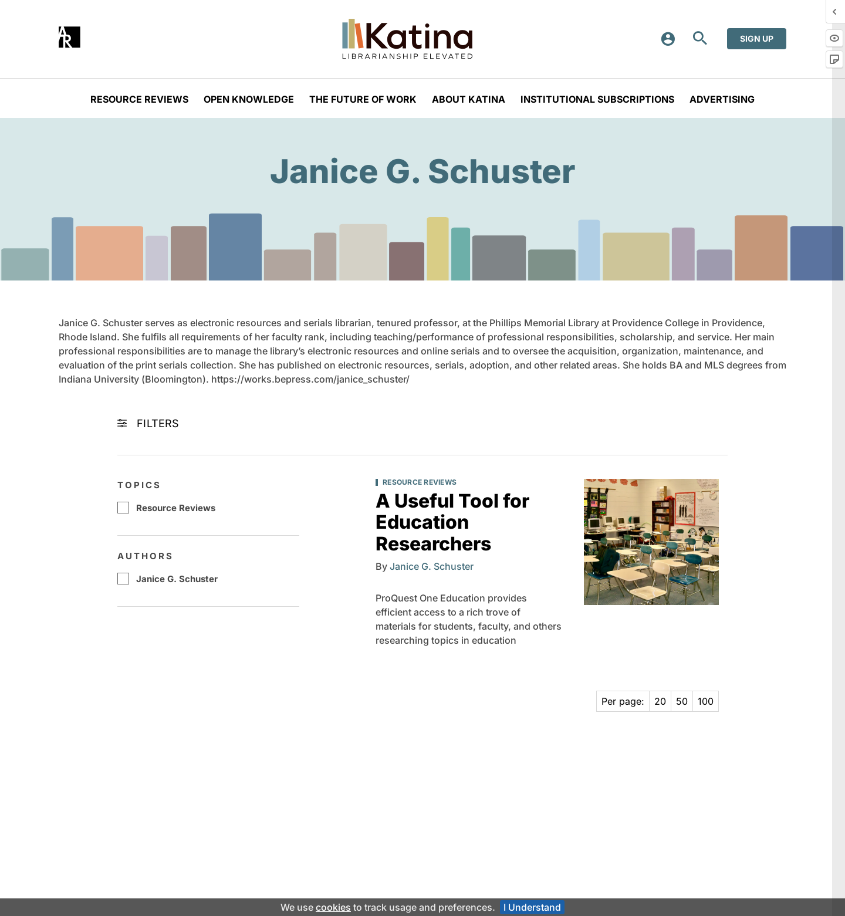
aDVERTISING (722, 99)
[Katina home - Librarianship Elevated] (407, 39)
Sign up (756, 38)
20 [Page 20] (660, 701)
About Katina (468, 99)
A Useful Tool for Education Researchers (452, 522)
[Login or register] (672, 39)
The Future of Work (363, 99)
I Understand (532, 907)
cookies (333, 907)
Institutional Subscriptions (597, 99)
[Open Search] (700, 38)
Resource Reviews (139, 99)
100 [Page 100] (706, 701)
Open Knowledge (249, 99)
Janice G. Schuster (177, 578)
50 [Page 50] (682, 701)
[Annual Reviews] (69, 37)
